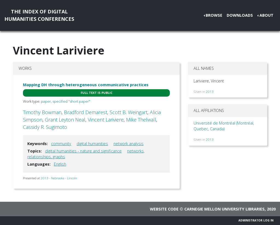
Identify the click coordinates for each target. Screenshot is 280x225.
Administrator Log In (255, 220)
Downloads (240, 15)
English (60, 164)
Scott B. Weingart (128, 112)
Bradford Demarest (85, 112)
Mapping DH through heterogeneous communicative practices (85, 84)
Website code (164, 209)
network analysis (128, 143)
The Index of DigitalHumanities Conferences (39, 15)
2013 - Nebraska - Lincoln (59, 178)
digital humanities (92, 143)
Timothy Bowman (42, 112)
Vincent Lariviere (106, 119)
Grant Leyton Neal (65, 119)
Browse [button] (214, 15)
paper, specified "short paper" (65, 101)
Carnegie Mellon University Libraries (224, 209)
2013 (210, 92)
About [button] (266, 15)
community (61, 143)
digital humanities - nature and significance (83, 151)
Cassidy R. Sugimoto (45, 127)
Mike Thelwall (141, 119)
